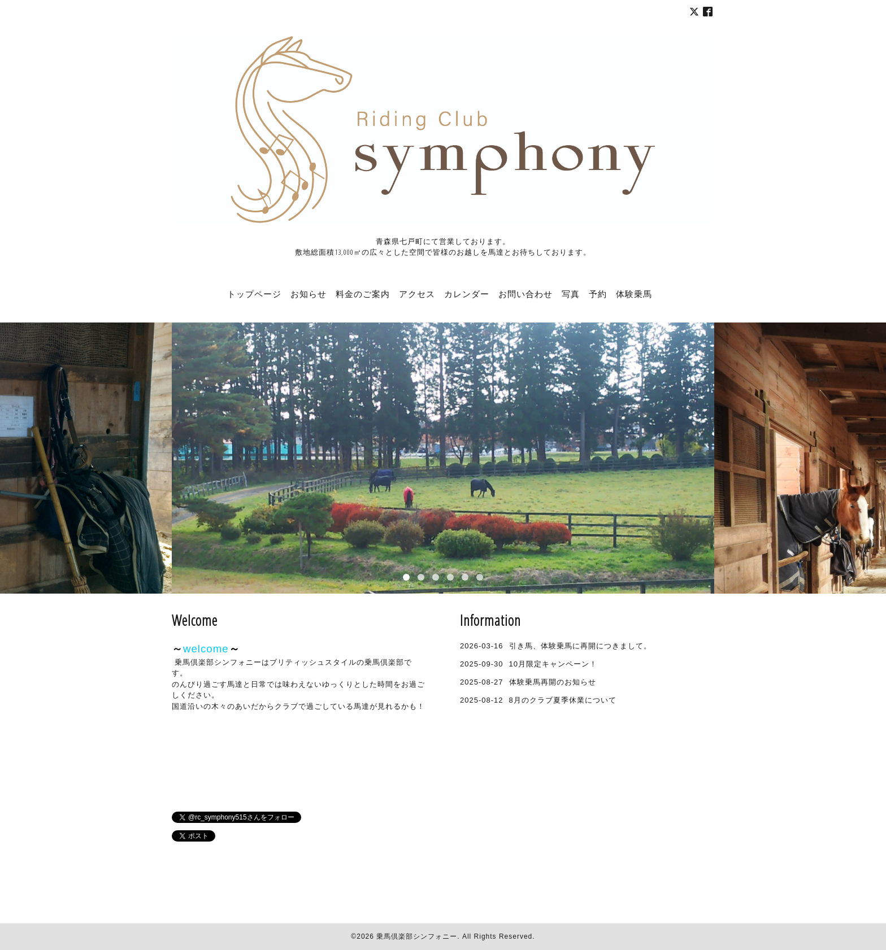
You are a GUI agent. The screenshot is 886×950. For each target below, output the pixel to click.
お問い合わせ (525, 293)
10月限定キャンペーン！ (553, 664)
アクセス (417, 293)
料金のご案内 (363, 293)
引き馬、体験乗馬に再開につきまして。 (580, 646)
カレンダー (466, 293)
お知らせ (308, 293)
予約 (598, 293)
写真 (571, 293)
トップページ (254, 293)
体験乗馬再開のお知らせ (552, 682)
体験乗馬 (634, 293)
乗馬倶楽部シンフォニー (416, 936)
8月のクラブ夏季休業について (562, 700)
